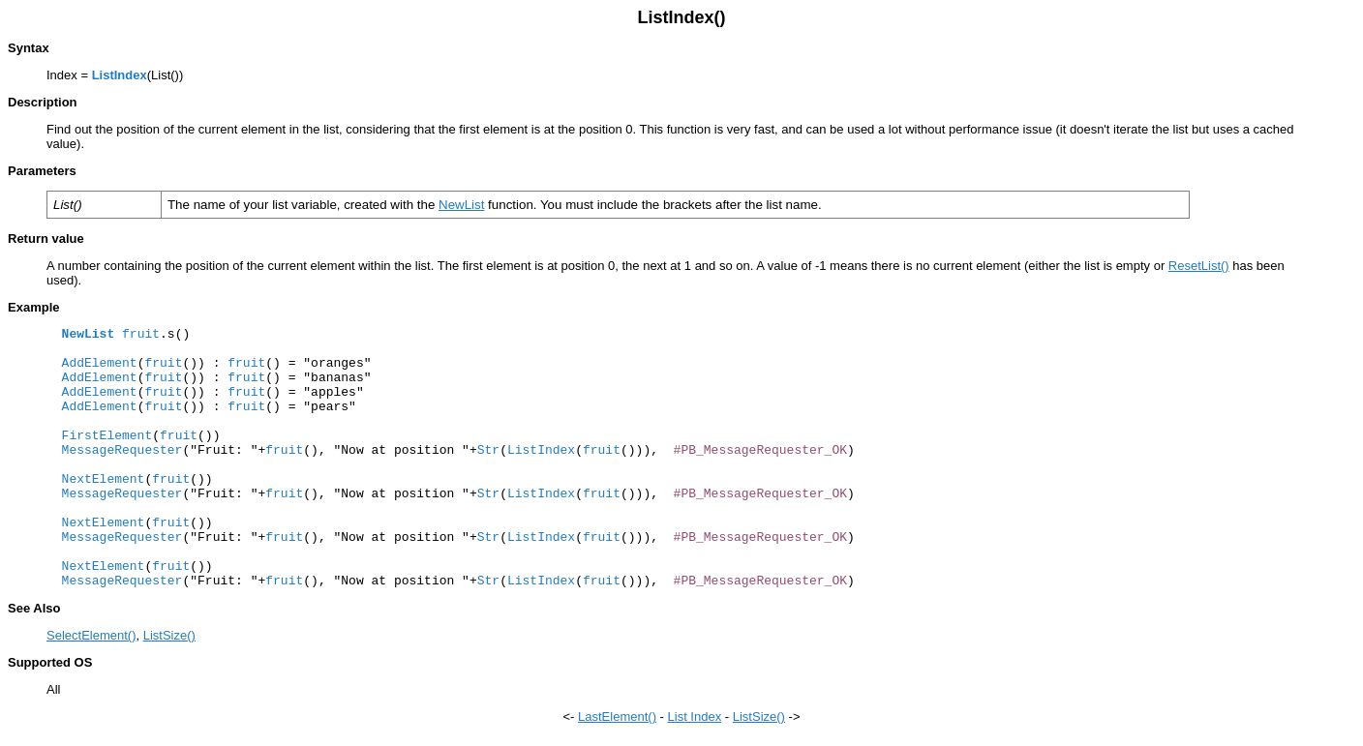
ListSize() (169, 635)
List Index (695, 716)
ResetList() (1198, 265)
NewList (461, 204)
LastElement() (617, 716)
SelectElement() (91, 635)
